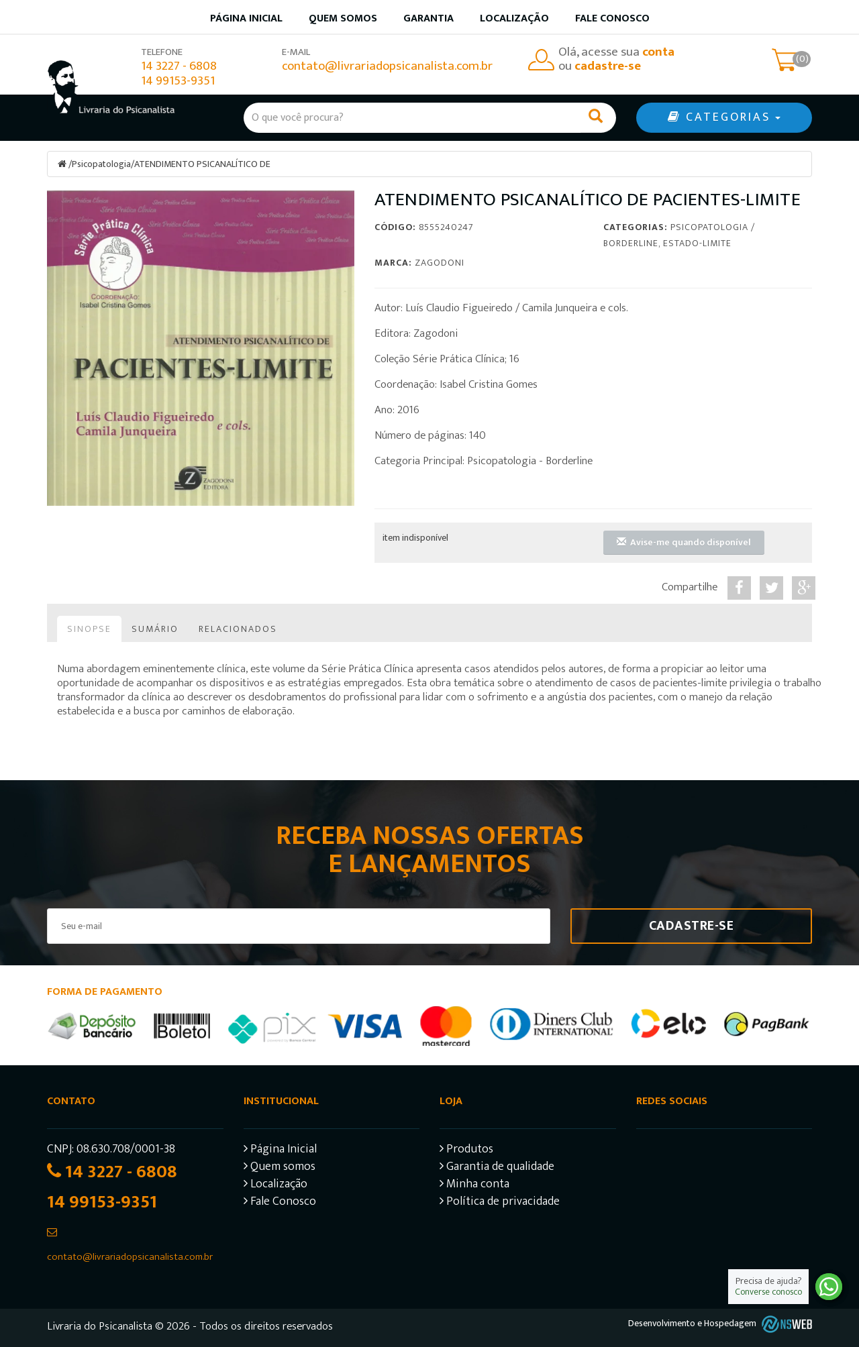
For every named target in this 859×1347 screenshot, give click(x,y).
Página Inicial (280, 1150)
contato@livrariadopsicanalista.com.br (387, 66)
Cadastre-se (691, 925)
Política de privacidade (500, 1203)
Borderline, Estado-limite (667, 243)
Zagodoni (439, 262)
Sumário (155, 629)
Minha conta (474, 1185)
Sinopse (89, 629)
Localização (514, 18)
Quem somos (343, 18)
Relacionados (238, 629)
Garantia (428, 18)
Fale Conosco (612, 18)
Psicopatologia (101, 164)
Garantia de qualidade (497, 1168)
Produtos (466, 1150)
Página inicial (246, 18)
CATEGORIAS (724, 117)
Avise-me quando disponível (684, 542)
